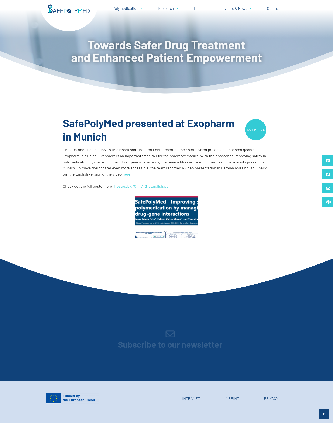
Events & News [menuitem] (234, 8)
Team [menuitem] (198, 8)
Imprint (232, 398)
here (126, 174)
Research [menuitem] (166, 8)
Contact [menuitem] (273, 8)
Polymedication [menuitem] (125, 8)
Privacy (271, 398)
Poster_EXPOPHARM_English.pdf (142, 186)
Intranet (191, 398)
